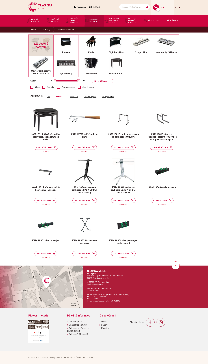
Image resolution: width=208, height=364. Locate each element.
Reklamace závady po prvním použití (78, 329)
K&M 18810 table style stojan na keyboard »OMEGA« (123, 135)
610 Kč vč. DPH (160, 200)
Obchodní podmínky (78, 325)
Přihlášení (95, 7)
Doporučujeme (68, 87)
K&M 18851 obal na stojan (45, 240)
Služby (104, 325)
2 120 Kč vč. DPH (160, 147)
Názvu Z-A (74, 97)
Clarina (33, 29)
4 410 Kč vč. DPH (44, 147)
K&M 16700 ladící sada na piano (84, 135)
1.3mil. (83, 81)
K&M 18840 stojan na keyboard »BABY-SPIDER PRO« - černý (85, 190)
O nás (104, 321)
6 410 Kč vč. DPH (82, 200)
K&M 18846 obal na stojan (162, 187)
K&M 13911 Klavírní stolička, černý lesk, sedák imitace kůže (46, 137)
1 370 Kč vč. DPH (121, 253)
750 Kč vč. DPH (44, 253)
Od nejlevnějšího (90, 97)
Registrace (81, 7)
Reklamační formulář (78, 334)
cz (176, 7)
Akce (37, 87)
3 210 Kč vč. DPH (121, 147)
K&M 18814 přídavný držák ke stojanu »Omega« (46, 188)
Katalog (47, 29)
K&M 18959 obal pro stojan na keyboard (123, 241)
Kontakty (105, 328)
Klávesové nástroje (66, 29)
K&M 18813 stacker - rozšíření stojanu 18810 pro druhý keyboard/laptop (162, 137)
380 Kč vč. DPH (44, 200)
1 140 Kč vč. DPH (82, 253)
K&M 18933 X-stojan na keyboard (84, 241)
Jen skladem (88, 87)
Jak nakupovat (75, 321)
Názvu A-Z (59, 97)
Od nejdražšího (108, 97)
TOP (48, 97)
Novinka (50, 87)
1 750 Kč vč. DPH (82, 147)
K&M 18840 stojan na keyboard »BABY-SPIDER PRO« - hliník (123, 190)
